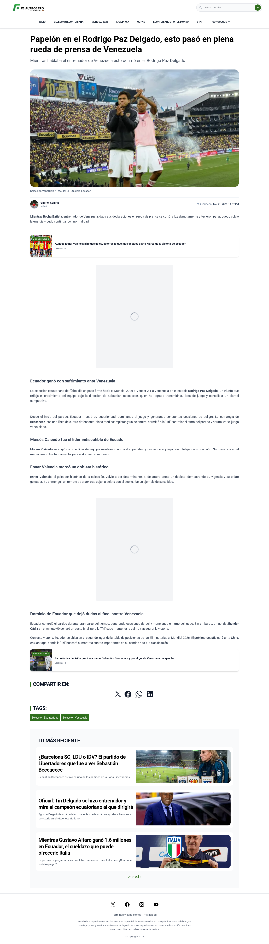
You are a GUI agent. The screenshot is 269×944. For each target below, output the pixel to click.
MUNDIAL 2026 (100, 21)
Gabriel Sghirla (49, 202)
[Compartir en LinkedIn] (150, 694)
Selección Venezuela (75, 717)
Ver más (134, 877)
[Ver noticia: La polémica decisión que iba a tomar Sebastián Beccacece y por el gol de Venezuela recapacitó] (134, 660)
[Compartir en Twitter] (118, 694)
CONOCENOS (221, 21)
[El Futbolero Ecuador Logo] (28, 7)
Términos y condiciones (126, 914)
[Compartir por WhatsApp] (139, 694)
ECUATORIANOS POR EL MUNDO (171, 21)
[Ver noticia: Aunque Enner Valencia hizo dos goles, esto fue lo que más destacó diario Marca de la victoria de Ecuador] (134, 246)
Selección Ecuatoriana (45, 717)
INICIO (42, 21)
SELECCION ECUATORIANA (68, 21)
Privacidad (150, 914)
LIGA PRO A (122, 21)
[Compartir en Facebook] (128, 694)
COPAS (141, 21)
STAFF (200, 21)
